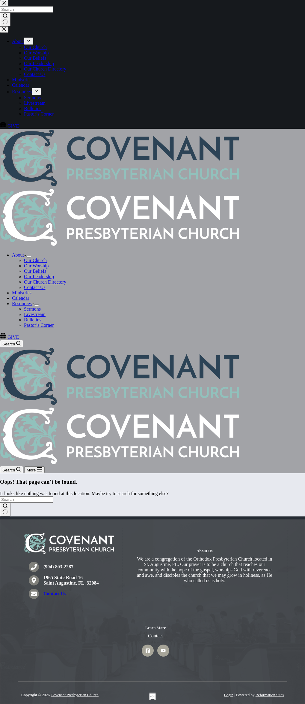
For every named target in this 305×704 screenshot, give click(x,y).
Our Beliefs (35, 271)
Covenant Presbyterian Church (75, 695)
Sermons (32, 308)
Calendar (20, 298)
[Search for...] (26, 499)
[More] (34, 469)
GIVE (9, 337)
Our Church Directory (45, 281)
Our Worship (36, 265)
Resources (23, 303)
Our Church (35, 260)
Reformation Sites (270, 695)
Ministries (21, 292)
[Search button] (5, 509)
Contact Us (35, 287)
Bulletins (32, 319)
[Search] (11, 343)
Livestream (35, 314)
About (19, 254)
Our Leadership (39, 276)
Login (228, 695)
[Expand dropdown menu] (28, 256)
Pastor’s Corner (39, 325)
